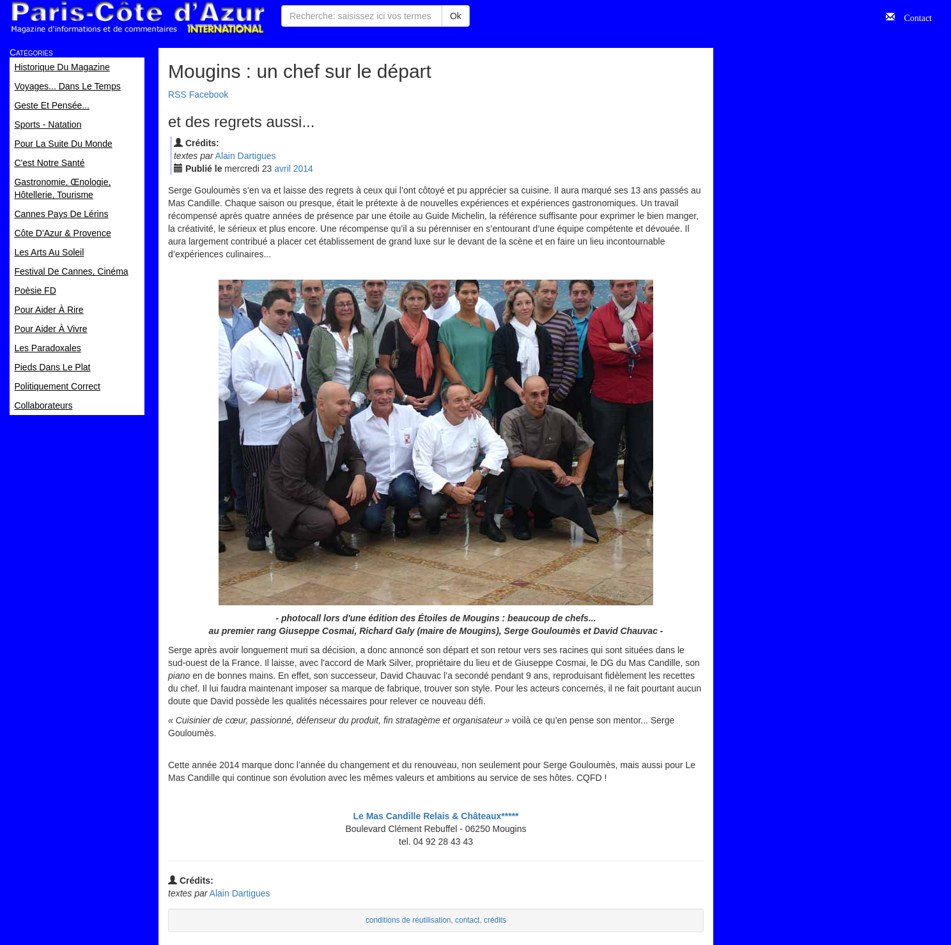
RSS (177, 94)
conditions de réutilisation (408, 920)
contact (467, 920)
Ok (455, 16)
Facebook (208, 94)
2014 (303, 168)
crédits (495, 920)
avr (282, 168)
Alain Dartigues (245, 156)
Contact (913, 16)
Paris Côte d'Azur (137, 17)
